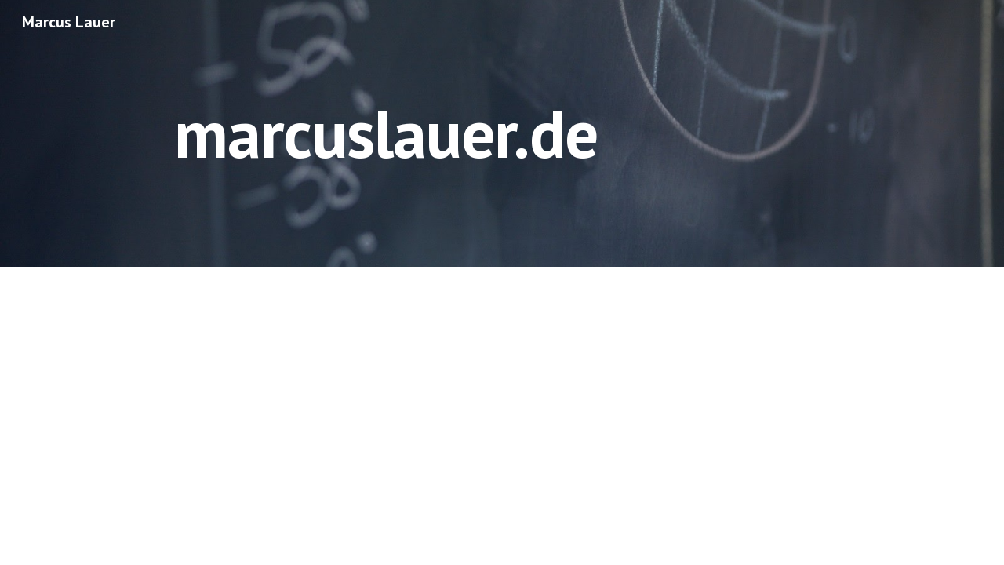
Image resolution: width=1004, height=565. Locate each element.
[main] (385, 133)
